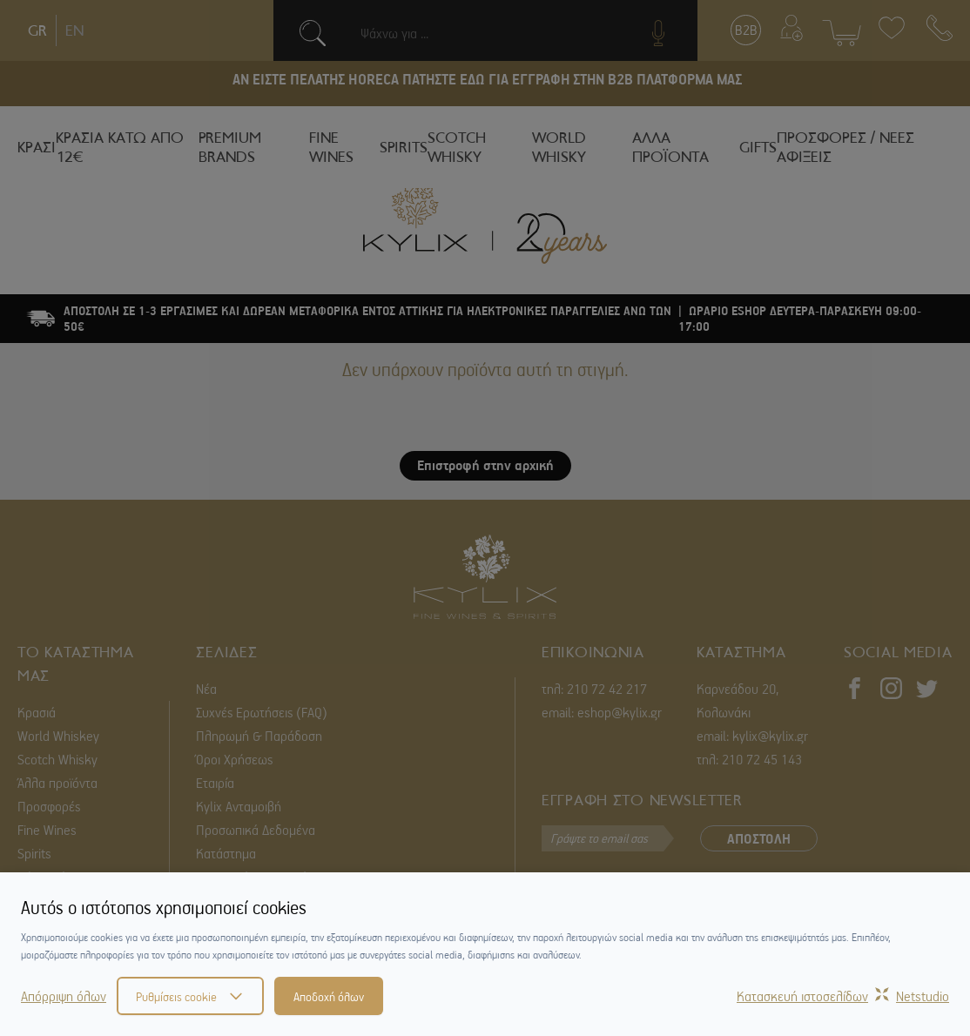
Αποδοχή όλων (328, 996)
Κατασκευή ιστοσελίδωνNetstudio (843, 996)
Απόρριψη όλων (63, 996)
